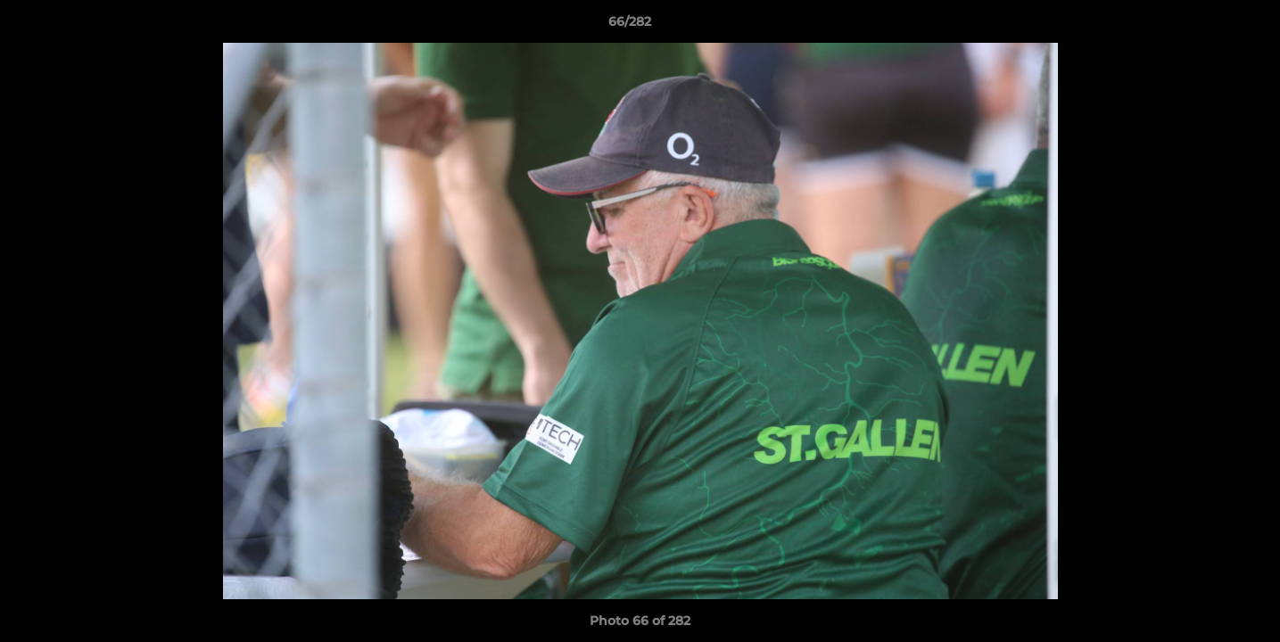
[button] (1205, 26)
